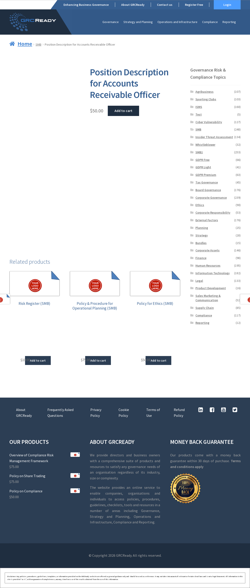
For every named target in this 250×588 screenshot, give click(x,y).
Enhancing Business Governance (86, 5)
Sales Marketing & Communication (208, 298)
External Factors (206, 220)
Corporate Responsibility (212, 213)
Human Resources (207, 265)
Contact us (164, 5)
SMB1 (199, 152)
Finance (200, 258)
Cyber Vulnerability (208, 122)
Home (25, 43)
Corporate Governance (211, 198)
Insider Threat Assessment (214, 137)
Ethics (199, 205)
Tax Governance (206, 182)
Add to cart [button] (38, 360)
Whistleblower (205, 145)
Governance (110, 22)
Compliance (210, 22)
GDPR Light (203, 167)
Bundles (201, 243)
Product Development (210, 288)
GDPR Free (202, 160)
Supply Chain (204, 308)
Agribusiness (204, 92)
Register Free (194, 5)
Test (198, 114)
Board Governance (208, 190)
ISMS (198, 107)
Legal (199, 281)
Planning (201, 228)
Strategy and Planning (138, 22)
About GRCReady (132, 5)
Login (227, 5)
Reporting (229, 22)
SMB (38, 44)
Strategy (201, 235)
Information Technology (212, 273)
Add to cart (123, 110)
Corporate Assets (207, 250)
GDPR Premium (205, 175)
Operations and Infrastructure (177, 22)
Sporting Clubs (205, 99)
